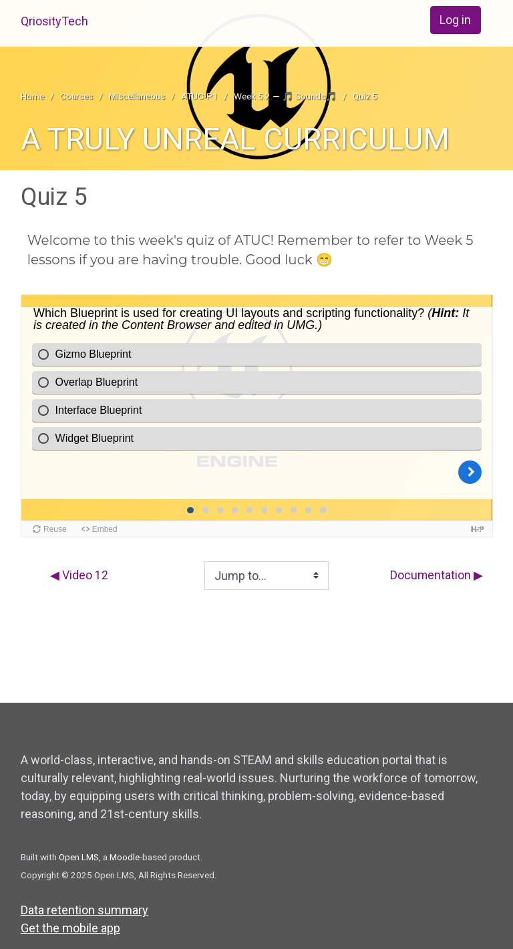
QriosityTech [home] (54, 21)
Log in (455, 20)
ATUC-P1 (199, 96)
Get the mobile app (70, 928)
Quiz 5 (365, 96)
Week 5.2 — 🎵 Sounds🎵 (285, 96)
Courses (76, 96)
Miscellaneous (137, 96)
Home (32, 96)
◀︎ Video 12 (80, 576)
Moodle (125, 857)
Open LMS (79, 857)
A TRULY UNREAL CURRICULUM (235, 139)
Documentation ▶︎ (435, 576)
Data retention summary (84, 910)
